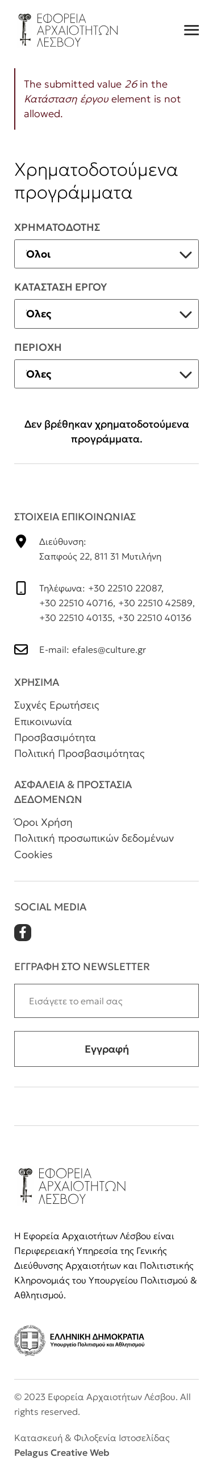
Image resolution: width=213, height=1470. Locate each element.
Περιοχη (38, 347)
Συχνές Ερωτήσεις (56, 704)
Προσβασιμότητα (55, 737)
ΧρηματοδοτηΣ (57, 227)
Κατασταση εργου (60, 286)
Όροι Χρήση (43, 822)
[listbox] (106, 254)
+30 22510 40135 (75, 617)
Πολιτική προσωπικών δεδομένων (94, 837)
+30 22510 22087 (124, 588)
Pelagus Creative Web (61, 1452)
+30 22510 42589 (155, 602)
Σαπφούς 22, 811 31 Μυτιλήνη (100, 556)
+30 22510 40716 (76, 602)
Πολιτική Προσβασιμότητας (79, 753)
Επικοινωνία (43, 721)
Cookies (33, 854)
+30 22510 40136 (154, 617)
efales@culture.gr (109, 649)
